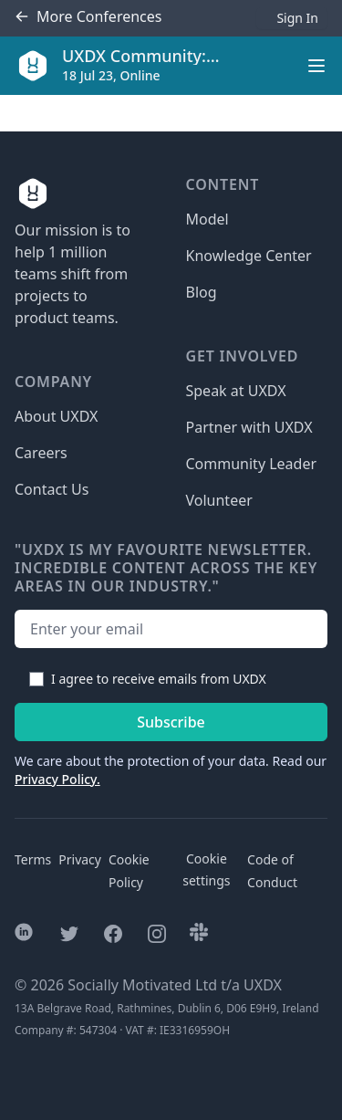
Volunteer (219, 500)
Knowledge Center (249, 256)
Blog (201, 292)
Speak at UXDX (236, 391)
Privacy (79, 859)
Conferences (88, 16)
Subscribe (171, 722)
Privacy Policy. (57, 779)
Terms (33, 859)
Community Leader (251, 464)
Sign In (297, 17)
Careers (41, 453)
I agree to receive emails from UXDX (158, 678)
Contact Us (51, 489)
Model (207, 219)
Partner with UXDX (249, 427)
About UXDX (56, 416)
